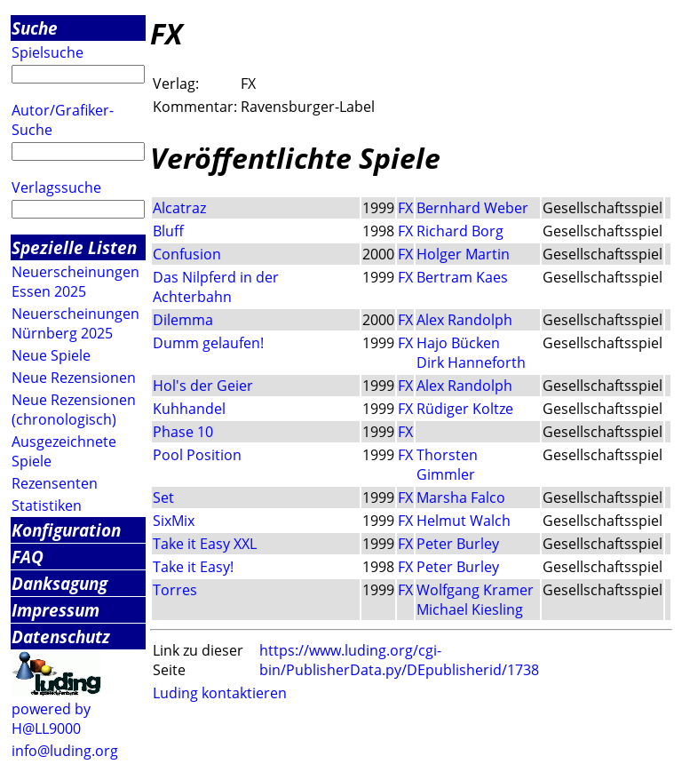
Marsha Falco (460, 497)
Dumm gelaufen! (208, 343)
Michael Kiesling (469, 609)
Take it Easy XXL (205, 543)
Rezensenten (55, 483)
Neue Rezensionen (74, 377)
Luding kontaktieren (220, 693)
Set (163, 497)
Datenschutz (61, 637)
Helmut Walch (463, 520)
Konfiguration (66, 530)
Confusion (187, 254)
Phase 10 (183, 432)
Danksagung (59, 583)
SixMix (173, 520)
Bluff (168, 231)
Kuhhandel (189, 408)
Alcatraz (179, 208)
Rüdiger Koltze (464, 408)
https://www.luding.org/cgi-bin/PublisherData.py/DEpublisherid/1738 (399, 660)
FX (405, 208)
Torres (175, 590)
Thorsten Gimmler (447, 464)
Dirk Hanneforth (471, 362)
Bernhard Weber (472, 208)
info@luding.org (65, 750)
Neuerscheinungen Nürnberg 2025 (75, 323)
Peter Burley (457, 543)
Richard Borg (460, 231)
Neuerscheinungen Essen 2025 (75, 281)
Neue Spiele (51, 355)
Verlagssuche (56, 187)
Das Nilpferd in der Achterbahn (216, 286)
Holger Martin (463, 254)
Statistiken (47, 505)
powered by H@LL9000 (51, 718)
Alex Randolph (464, 320)
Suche (35, 28)
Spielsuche (47, 52)
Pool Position (197, 455)
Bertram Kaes (462, 277)
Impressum (55, 610)
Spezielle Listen (74, 247)
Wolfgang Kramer (475, 590)
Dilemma (183, 320)
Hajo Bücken (458, 343)
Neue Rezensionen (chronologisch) (74, 409)
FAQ (28, 557)
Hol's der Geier (203, 385)
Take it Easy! (193, 567)
